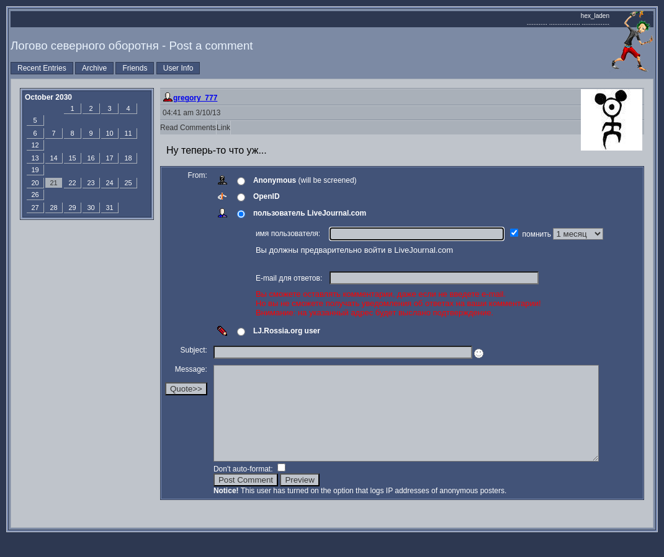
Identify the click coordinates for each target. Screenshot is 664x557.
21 (53, 182)
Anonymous (274, 180)
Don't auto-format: (244, 487)
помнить (538, 234)
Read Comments (188, 127)
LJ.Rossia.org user (286, 331)
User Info (178, 68)
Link (223, 127)
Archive (94, 68)
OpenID (266, 196)
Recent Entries (41, 68)
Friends (134, 68)
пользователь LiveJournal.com (309, 213)
